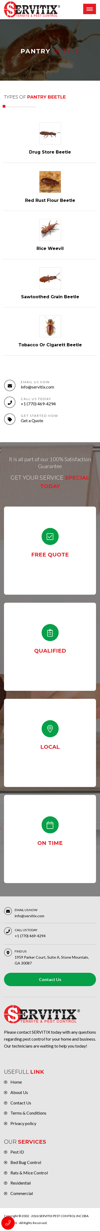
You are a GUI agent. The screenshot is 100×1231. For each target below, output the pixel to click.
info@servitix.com (37, 386)
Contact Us (50, 979)
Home (16, 1081)
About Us (19, 1092)
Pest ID (17, 1151)
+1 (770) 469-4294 (38, 403)
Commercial (21, 1193)
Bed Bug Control (25, 1162)
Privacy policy (23, 1123)
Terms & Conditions (28, 1112)
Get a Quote (32, 420)
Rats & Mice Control (29, 1172)
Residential (20, 1182)
